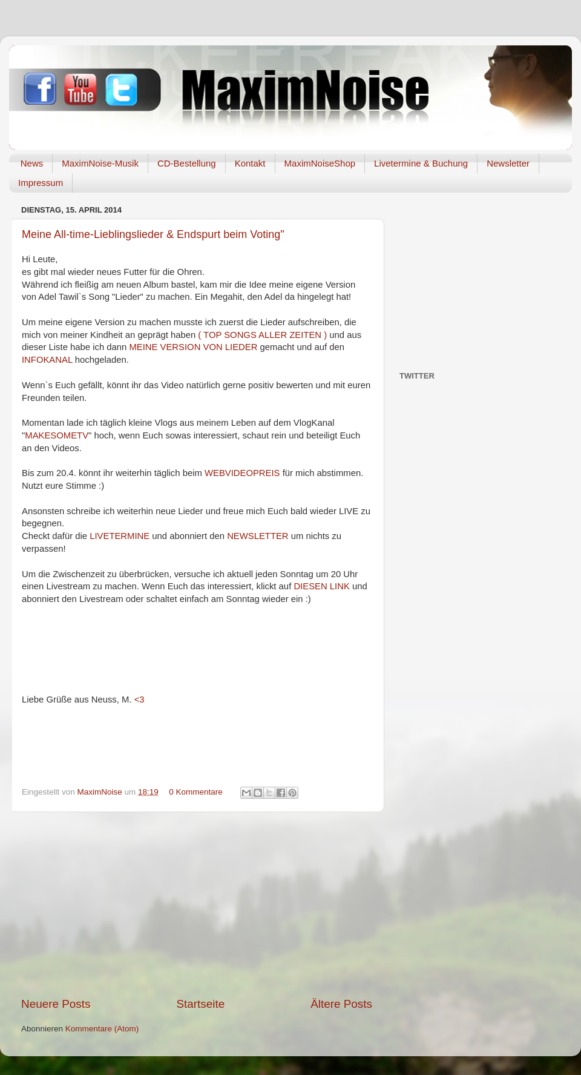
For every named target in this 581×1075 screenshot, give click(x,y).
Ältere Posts (341, 1003)
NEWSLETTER (259, 536)
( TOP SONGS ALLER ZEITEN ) (262, 335)
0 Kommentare (196, 791)
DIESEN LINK (321, 586)
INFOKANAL (48, 360)
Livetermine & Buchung (421, 163)
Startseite (200, 1003)
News (32, 163)
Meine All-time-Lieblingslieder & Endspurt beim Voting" (153, 234)
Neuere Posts (55, 1003)
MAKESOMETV (56, 435)
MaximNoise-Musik (100, 163)
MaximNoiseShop (320, 163)
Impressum (40, 182)
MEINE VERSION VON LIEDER (193, 347)
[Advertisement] (196, 904)
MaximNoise (101, 791)
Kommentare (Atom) (102, 1028)
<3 (139, 699)
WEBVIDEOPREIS (244, 473)
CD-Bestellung (186, 163)
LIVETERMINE (121, 536)
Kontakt (250, 163)
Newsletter (508, 163)
